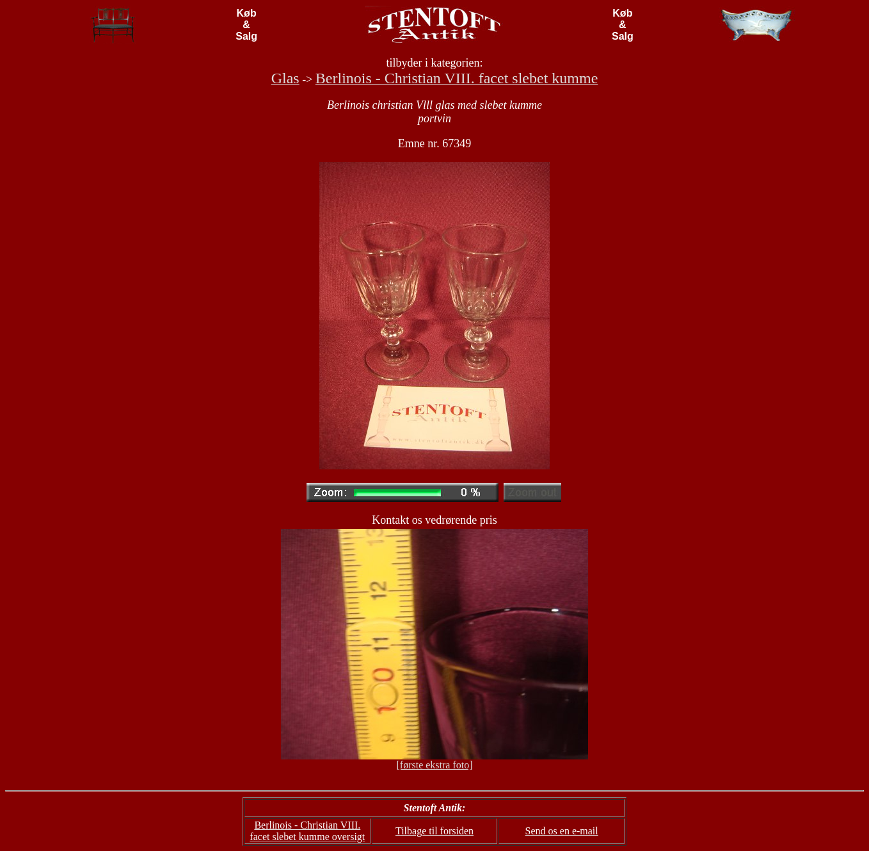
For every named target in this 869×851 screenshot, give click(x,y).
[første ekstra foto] (434, 764)
